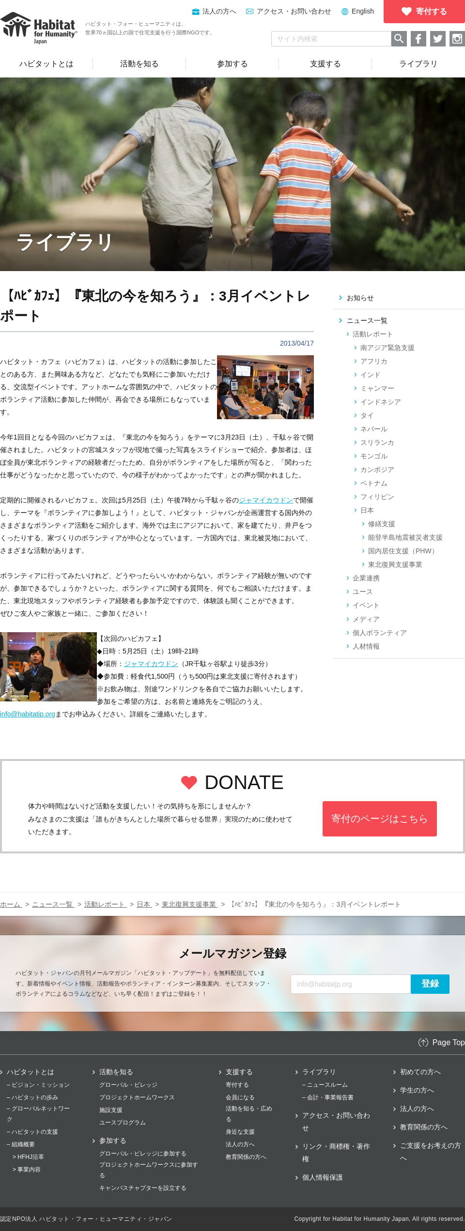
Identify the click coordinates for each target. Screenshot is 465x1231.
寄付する (237, 1084)
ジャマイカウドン (266, 500)
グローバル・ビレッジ (128, 1084)
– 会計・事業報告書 (328, 1097)
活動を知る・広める (249, 1114)
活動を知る (116, 1072)
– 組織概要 (21, 1144)
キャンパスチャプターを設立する (142, 1188)
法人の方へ (240, 1144)
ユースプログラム (122, 1122)
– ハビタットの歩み (32, 1097)
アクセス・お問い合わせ (294, 11)
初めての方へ (420, 1072)
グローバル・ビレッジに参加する (142, 1153)
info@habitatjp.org (27, 714)
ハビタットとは (30, 1072)
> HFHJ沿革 (28, 1157)
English (363, 11)
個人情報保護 (322, 1177)
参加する (112, 1140)
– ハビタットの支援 (32, 1131)
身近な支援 (240, 1131)
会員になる (240, 1097)
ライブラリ (319, 1072)
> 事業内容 (27, 1169)
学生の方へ (417, 1090)
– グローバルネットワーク (38, 1114)
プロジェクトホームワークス (137, 1097)
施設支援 (111, 1110)
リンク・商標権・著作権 (336, 1152)
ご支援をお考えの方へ (430, 1151)
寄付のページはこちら (379, 818)
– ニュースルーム (325, 1084)
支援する (239, 1072)
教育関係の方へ (246, 1157)
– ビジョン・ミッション (38, 1084)
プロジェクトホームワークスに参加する (148, 1170)
